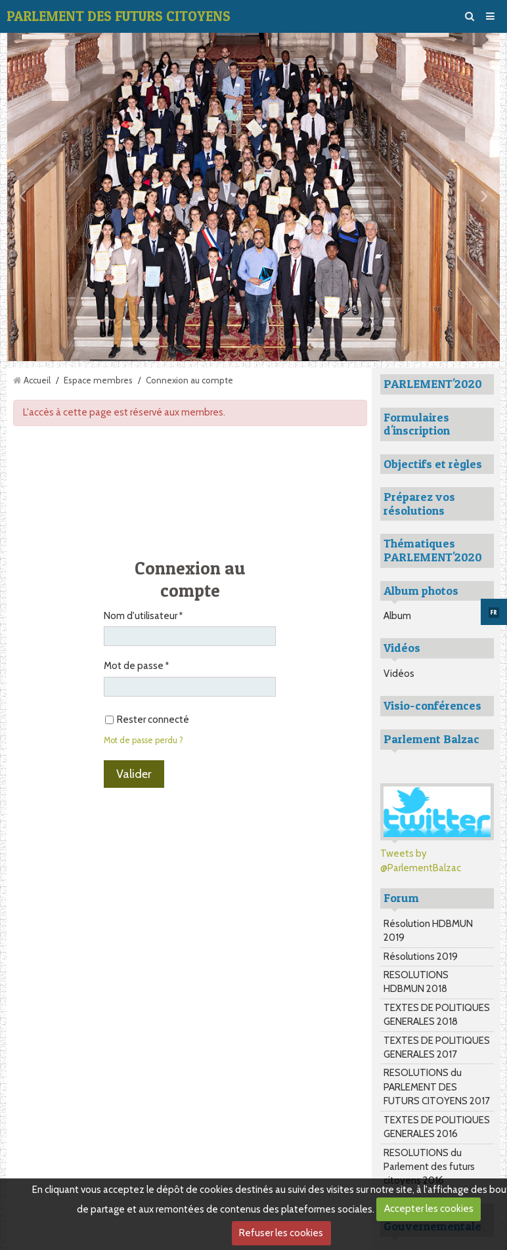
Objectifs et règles (433, 464)
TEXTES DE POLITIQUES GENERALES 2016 (437, 1127)
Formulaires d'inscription (417, 424)
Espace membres (98, 380)
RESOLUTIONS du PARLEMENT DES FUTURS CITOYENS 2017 (437, 1087)
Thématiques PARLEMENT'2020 (433, 550)
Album (397, 616)
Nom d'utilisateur (140, 616)
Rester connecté (147, 719)
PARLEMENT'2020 (433, 384)
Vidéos (399, 673)
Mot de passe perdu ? (143, 740)
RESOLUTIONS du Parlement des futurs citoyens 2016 (429, 1167)
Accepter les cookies (429, 1209)
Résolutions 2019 (421, 956)
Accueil (37, 380)
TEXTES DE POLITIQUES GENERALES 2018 (437, 1014)
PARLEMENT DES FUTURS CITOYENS (119, 16)
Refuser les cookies (281, 1233)
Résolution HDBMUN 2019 (428, 930)
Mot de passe (134, 666)
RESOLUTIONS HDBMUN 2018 (416, 982)
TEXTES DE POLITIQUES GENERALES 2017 (437, 1047)
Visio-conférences (432, 705)
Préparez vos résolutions (419, 503)
